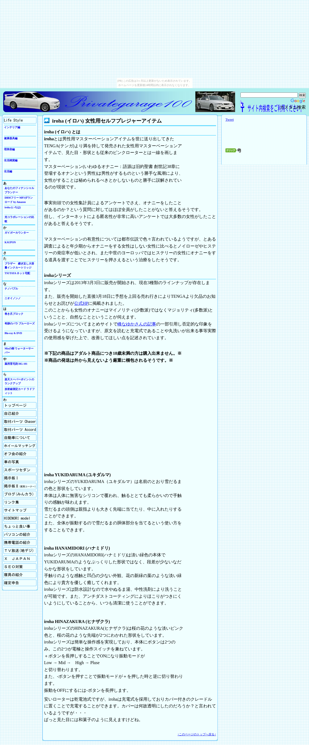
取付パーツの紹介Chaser (20, 421)
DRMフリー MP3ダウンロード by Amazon (19, 199)
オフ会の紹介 (20, 453)
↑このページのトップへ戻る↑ (197, 734)
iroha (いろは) (13, 207)
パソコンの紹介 (20, 534)
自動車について (20, 437)
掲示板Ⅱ (20, 486)
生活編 (8, 171)
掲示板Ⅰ (20, 478)
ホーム (20, 405)
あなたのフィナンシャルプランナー (19, 190)
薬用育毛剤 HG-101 (16, 363)
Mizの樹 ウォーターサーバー (19, 350)
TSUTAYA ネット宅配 (17, 273)
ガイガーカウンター (17, 232)
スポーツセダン (20, 470)
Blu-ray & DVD (13, 333)
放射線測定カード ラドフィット (20, 391)
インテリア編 (12, 127)
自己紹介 (20, 413)
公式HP (81, 303)
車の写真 (20, 462)
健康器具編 (10, 138)
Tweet (229, 119)
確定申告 (20, 582)
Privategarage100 (98, 101)
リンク (20, 502)
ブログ (20, 494)
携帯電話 (20, 542)
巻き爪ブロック (14, 313)
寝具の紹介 (20, 574)
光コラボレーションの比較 (19, 219)
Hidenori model (20, 518)
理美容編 (9, 149)
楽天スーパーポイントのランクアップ (19, 381)
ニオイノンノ (13, 298)
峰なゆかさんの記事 (136, 324)
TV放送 (20, 550)
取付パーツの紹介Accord (20, 429)
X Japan (20, 558)
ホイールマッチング (20, 445)
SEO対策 (20, 566)
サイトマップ (20, 510)
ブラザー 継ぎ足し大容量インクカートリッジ (19, 265)
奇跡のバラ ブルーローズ (20, 323)
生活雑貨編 (10, 160)
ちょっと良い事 (20, 526)
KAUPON (10, 242)
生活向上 (20, 120)
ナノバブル (11, 288)
